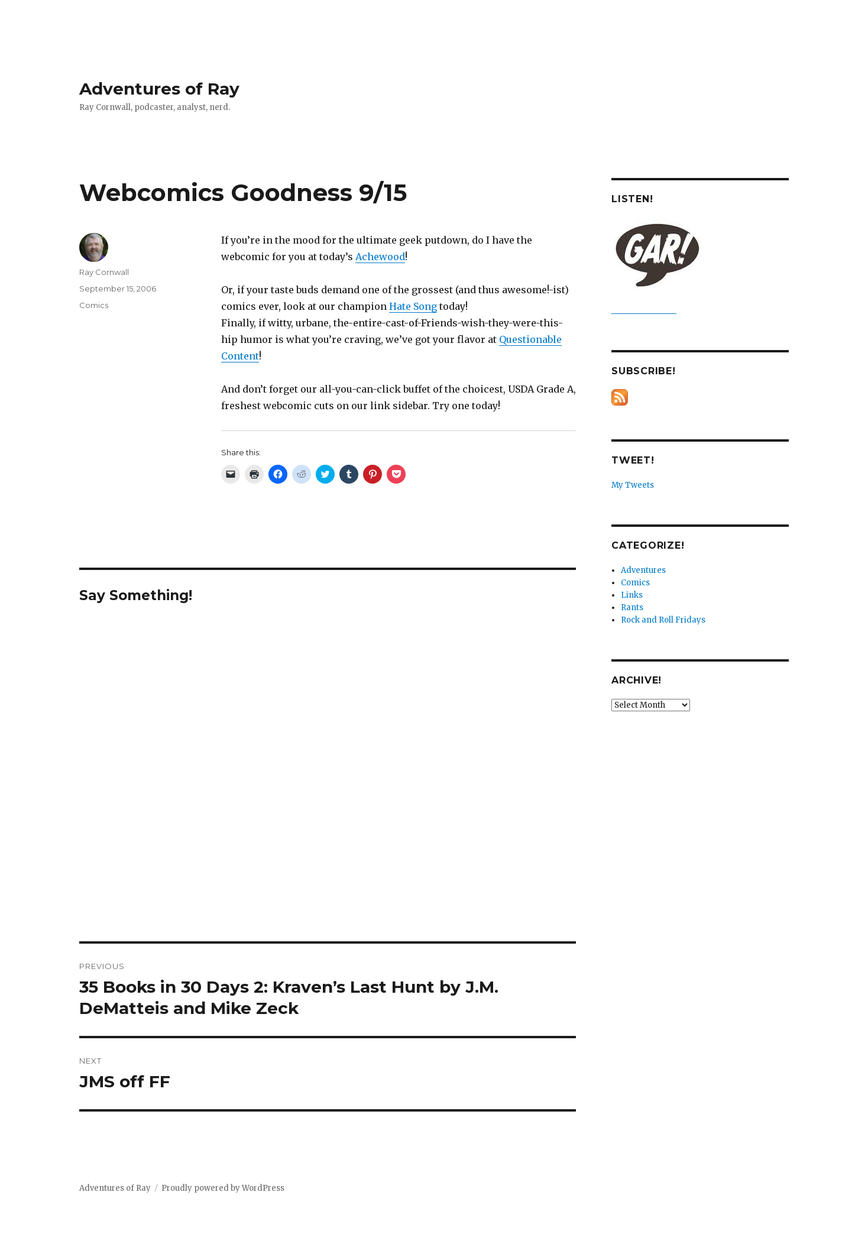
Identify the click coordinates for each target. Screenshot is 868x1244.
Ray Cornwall (104, 272)
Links (632, 595)
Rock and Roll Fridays (663, 620)
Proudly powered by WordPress (222, 1188)
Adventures (643, 570)
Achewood (380, 257)
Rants (632, 607)
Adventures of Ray (159, 89)
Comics (93, 305)
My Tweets (632, 485)
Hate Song (413, 306)
